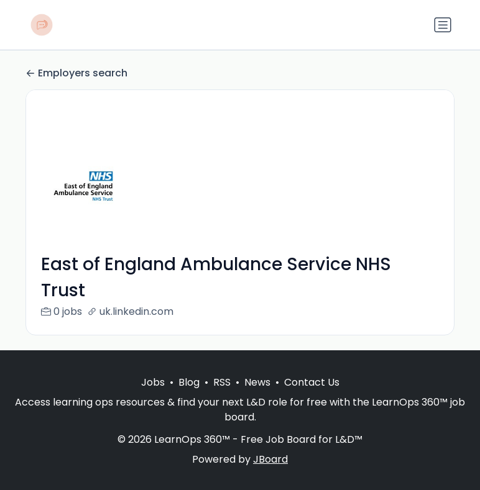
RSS (222, 382)
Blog (189, 382)
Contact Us (311, 382)
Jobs (153, 382)
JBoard (270, 459)
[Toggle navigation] (443, 25)
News (257, 382)
